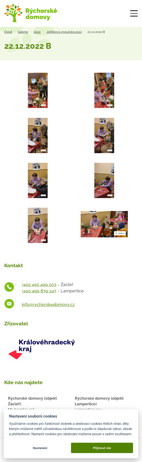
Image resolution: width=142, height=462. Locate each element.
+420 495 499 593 (39, 284)
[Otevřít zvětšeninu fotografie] (37, 90)
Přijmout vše (102, 448)
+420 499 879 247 (39, 290)
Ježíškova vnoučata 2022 (64, 32)
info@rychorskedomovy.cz (48, 304)
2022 (37, 32)
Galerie (23, 32)
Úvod (8, 32)
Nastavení (40, 448)
